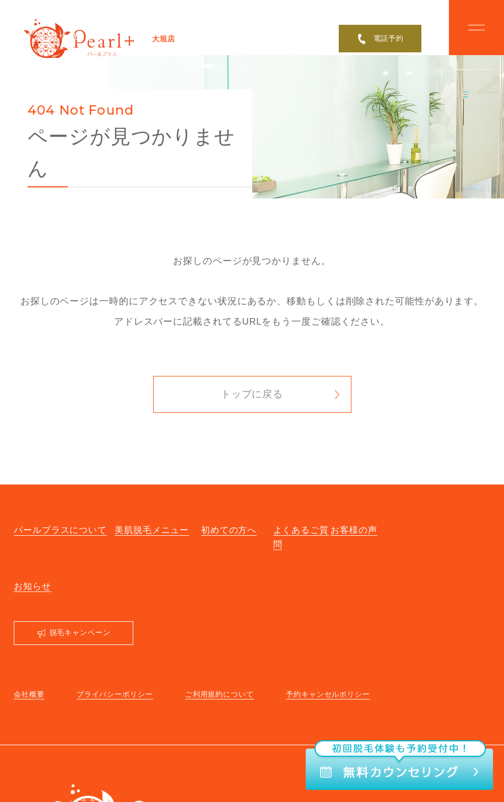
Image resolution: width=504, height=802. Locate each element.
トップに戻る (252, 394)
